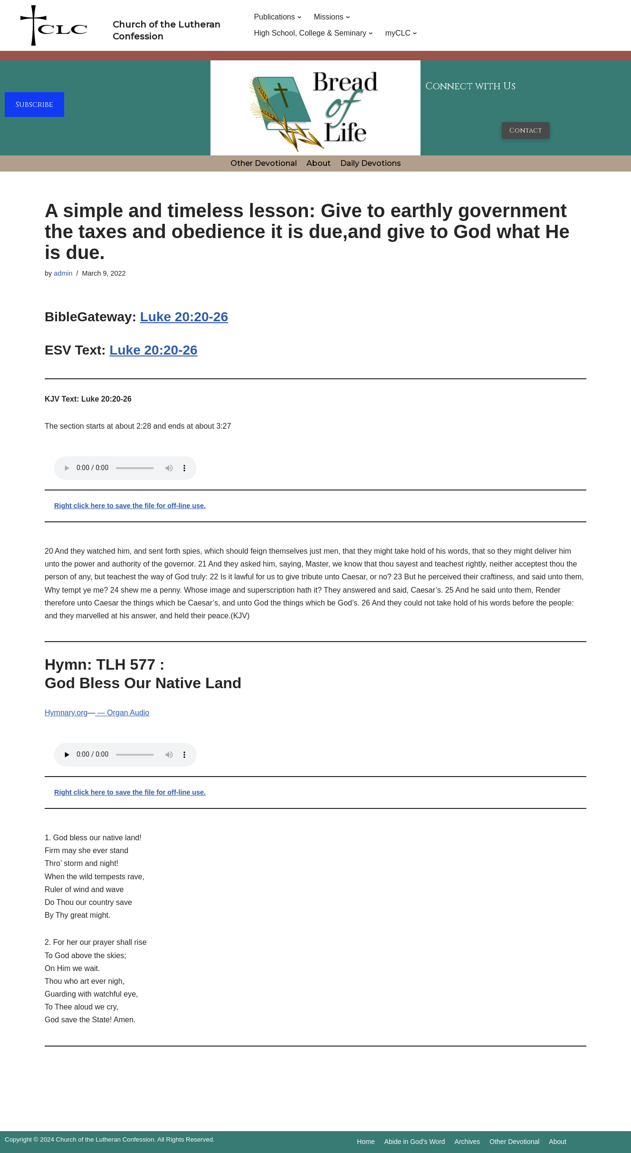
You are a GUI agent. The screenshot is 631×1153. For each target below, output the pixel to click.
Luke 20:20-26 (184, 316)
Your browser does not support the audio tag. (125, 468)
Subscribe (34, 104)
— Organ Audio (122, 713)
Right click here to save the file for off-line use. (130, 505)
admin (63, 273)
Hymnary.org (66, 713)
